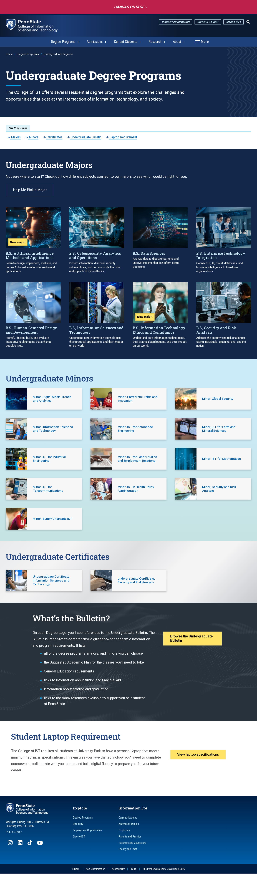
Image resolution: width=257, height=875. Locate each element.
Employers (124, 831)
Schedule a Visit (207, 22)
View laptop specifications (199, 756)
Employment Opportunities (87, 831)
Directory (78, 825)
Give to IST (79, 838)
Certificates (53, 137)
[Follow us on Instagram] (10, 845)
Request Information (176, 22)
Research (155, 41)
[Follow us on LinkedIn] (20, 845)
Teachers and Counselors (132, 844)
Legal (133, 870)
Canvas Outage (128, 6)
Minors (32, 137)
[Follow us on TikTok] (30, 845)
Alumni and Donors (129, 825)
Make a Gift (233, 22)
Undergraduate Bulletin (85, 137)
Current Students (125, 41)
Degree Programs (63, 41)
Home (9, 54)
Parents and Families (130, 838)
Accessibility (118, 870)
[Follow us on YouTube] (40, 845)
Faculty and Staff (128, 850)
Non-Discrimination (95, 870)
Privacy (75, 870)
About (177, 41)
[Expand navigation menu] (248, 21)
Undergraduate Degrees (58, 54)
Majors (14, 137)
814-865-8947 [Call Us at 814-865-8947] (14, 833)
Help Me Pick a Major (30, 190)
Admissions (95, 41)
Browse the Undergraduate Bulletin (192, 640)
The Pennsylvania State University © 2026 (164, 870)
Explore (80, 809)
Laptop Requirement (124, 137)
